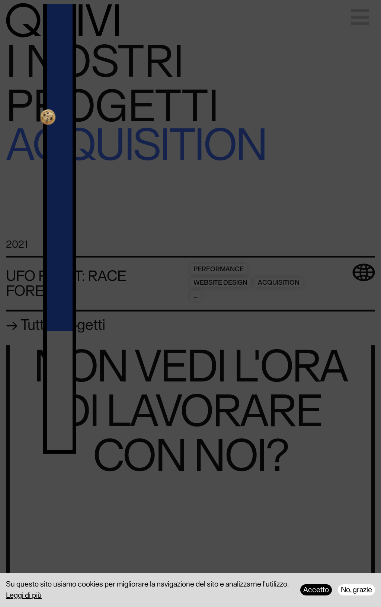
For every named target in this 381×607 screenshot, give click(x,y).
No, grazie (356, 590)
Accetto (316, 590)
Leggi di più (24, 595)
